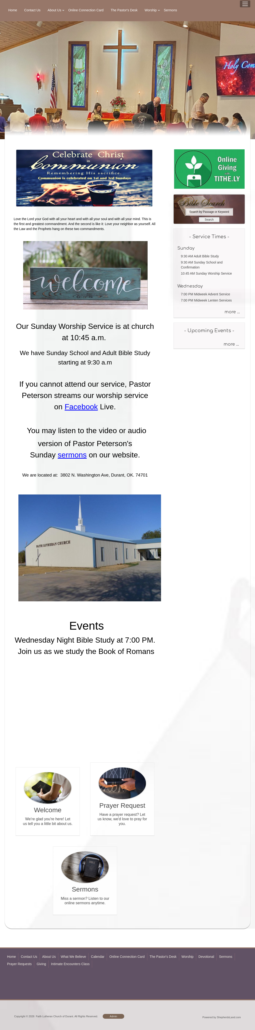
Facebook (81, 406)
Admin (113, 1016)
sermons (72, 455)
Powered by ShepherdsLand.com (221, 1017)
